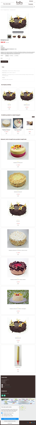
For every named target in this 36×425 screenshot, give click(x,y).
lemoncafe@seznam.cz (8, 386)
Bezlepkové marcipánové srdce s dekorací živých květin (18, 130)
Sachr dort (9, 104)
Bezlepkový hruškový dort (18, 191)
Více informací (10, 423)
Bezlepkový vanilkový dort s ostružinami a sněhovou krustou (6, 130)
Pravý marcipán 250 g (29, 129)
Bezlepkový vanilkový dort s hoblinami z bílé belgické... (18, 308)
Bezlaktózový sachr (27, 104)
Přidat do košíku (4, 61)
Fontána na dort (18, 367)
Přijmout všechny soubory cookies (10, 418)
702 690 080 (6, 4)
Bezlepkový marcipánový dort (18, 162)
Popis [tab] (3, 67)
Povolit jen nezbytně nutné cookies (10, 421)
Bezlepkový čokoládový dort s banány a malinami (17, 279)
